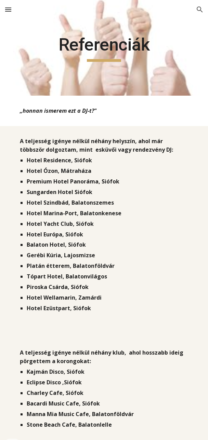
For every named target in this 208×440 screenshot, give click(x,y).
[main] (104, 48)
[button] (8, 9)
